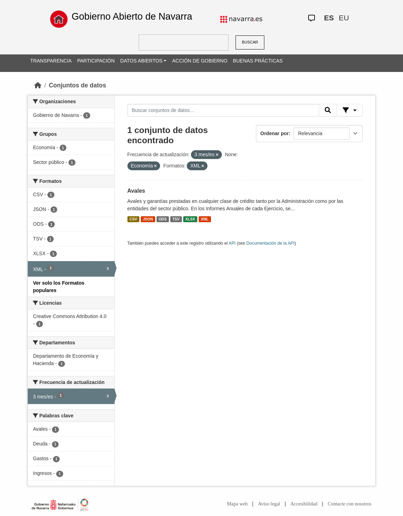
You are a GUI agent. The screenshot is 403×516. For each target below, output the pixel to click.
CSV (133, 219)
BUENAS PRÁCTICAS (258, 61)
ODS (163, 219)
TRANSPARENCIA (51, 61)
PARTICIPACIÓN (96, 61)
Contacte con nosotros (349, 504)
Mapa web (237, 504)
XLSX (190, 219)
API (232, 243)
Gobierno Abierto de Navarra (132, 16)
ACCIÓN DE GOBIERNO (199, 61)
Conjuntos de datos (77, 85)
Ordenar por (274, 133)
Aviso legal (269, 504)
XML (205, 219)
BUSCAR (250, 42)
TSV (175, 219)
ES (329, 18)
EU (344, 18)
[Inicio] (37, 85)
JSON (148, 219)
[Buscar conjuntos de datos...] (223, 110)
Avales (136, 191)
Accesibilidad (303, 504)
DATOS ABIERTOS (141, 61)
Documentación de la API (270, 243)
